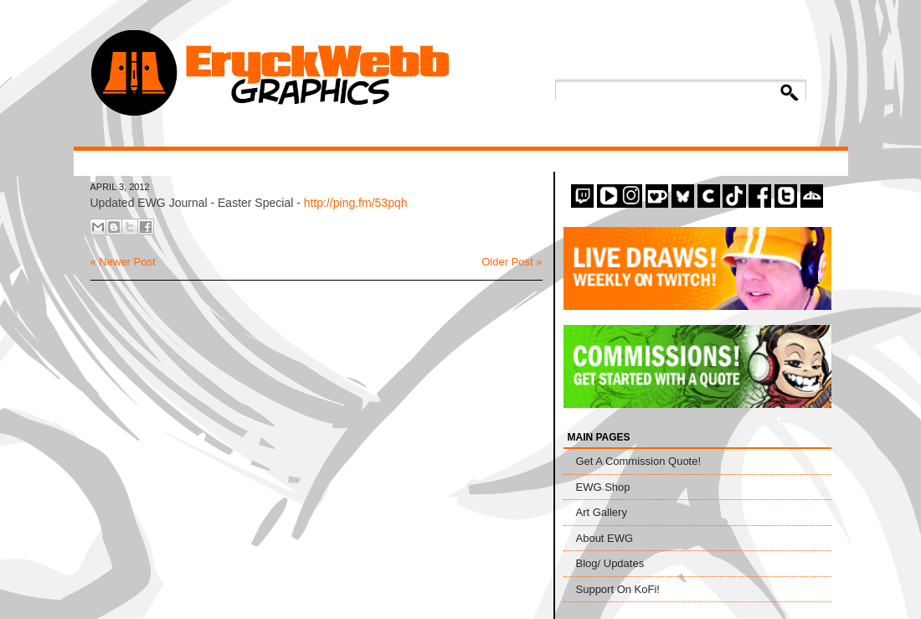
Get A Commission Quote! (639, 461)
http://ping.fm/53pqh (356, 202)
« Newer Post (123, 261)
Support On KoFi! (618, 589)
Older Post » (511, 261)
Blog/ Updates (610, 563)
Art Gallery (601, 512)
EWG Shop (603, 487)
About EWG (605, 538)
